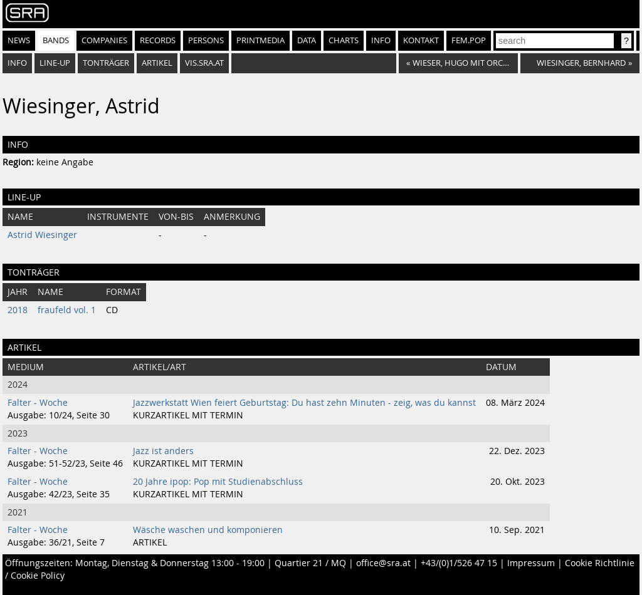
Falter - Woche (38, 402)
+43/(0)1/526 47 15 (459, 563)
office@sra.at (383, 563)
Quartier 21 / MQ (310, 563)
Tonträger (106, 63)
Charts (344, 40)
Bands (56, 40)
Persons (206, 40)
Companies (104, 40)
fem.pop (468, 40)
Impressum (531, 563)
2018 (18, 310)
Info (381, 40)
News (19, 40)
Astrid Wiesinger (42, 235)
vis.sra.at (204, 63)
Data (306, 40)
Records (158, 40)
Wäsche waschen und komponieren (208, 530)
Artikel (157, 63)
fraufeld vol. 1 (67, 310)
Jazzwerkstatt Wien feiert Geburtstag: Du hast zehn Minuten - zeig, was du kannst (304, 402)
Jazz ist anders (163, 451)
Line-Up (54, 63)
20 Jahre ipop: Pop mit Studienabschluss (218, 481)
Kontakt (421, 40)
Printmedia (260, 40)
